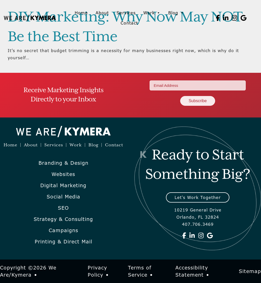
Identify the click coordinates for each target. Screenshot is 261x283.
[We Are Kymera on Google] (244, 18)
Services (126, 13)
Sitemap (250, 271)
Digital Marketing (63, 185)
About (102, 13)
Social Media (63, 196)
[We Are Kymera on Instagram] (234, 18)
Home (81, 13)
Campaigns (63, 230)
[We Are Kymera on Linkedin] (226, 18)
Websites (63, 174)
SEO (63, 208)
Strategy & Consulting (63, 219)
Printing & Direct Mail (63, 241)
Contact (129, 23)
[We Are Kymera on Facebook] (218, 18)
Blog (176, 13)
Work (152, 13)
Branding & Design (63, 163)
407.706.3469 (198, 224)
